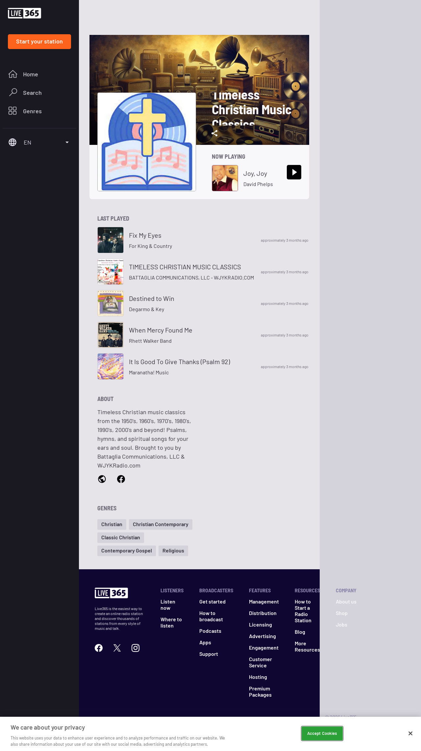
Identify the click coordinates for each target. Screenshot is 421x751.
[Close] (410, 735)
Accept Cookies (322, 735)
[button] (111, 524)
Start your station (39, 41)
